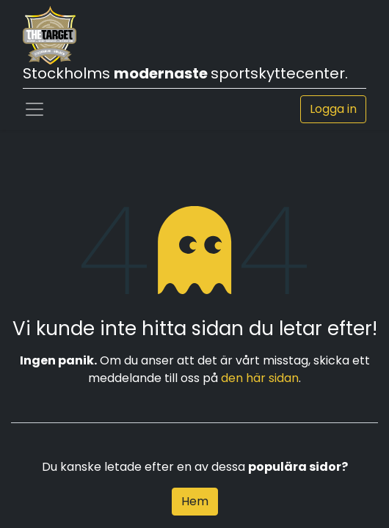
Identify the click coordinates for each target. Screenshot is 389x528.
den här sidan (260, 378)
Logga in (333, 108)
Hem (194, 501)
